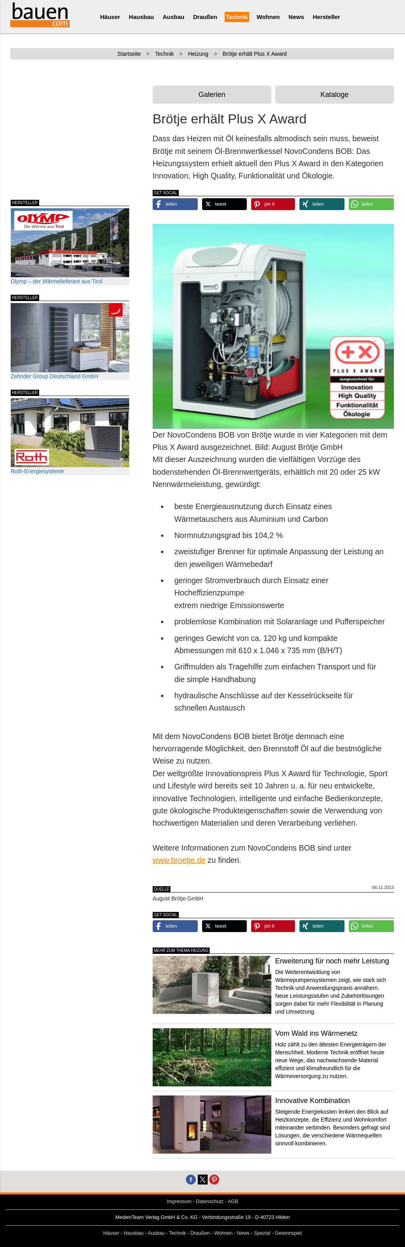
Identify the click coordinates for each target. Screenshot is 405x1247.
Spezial (262, 1233)
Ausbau (173, 16)
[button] (175, 204)
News (296, 16)
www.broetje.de (179, 860)
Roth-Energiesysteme (70, 436)
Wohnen (268, 16)
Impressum (179, 1201)
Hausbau (141, 16)
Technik (237, 16)
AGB (233, 1201)
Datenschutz (209, 1201)
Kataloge (334, 95)
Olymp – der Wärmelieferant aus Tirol (70, 246)
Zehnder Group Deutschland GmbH (70, 341)
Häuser (110, 16)
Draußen (205, 16)
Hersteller (326, 16)
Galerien (212, 95)
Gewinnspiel (288, 1233)
